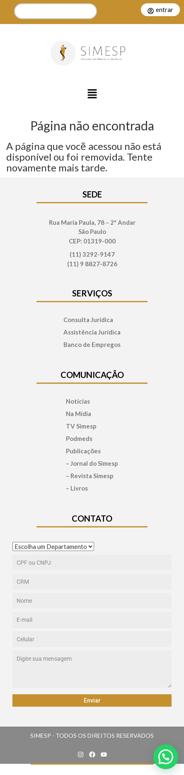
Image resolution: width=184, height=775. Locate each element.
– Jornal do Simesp (92, 463)
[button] (92, 94)
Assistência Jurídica (92, 332)
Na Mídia (78, 414)
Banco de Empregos (92, 345)
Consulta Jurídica (88, 320)
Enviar (92, 700)
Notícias (78, 401)
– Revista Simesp (90, 476)
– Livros (77, 488)
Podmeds (79, 439)
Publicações (83, 451)
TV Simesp (81, 426)
